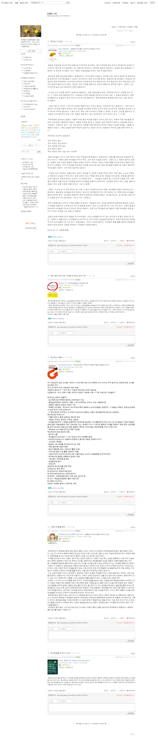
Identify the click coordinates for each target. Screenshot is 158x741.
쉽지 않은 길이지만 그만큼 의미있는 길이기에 (68, 276)
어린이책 (27, 84)
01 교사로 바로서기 (27, 65)
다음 (96, 35)
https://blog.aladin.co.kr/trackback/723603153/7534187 (72, 245)
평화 (22, 137)
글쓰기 (133, 3)
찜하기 (122, 241)
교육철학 (29, 125)
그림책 (36, 125)
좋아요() (63, 241)
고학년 (23, 125)
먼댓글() (56, 241)
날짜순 (131, 31)
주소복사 (119, 245)
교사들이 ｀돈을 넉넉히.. (31, 202)
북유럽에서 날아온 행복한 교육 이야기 (71, 534)
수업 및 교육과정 (29, 86)
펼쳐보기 (121, 31)
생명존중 (35, 128)
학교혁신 (67, 41)
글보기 (114, 27)
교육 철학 (27, 70)
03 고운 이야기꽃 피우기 (29, 101)
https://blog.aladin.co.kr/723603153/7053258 (60, 657)
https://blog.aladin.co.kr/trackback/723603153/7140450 (72, 496)
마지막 (103, 35)
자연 (24, 135)
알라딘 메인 (24, 3)
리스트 (23, 54)
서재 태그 (24, 122)
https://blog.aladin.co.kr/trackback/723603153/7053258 (72, 695)
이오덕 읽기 (28, 68)
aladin (34, 228)
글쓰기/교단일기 (29, 81)
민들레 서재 (52, 14)
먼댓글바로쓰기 (129, 245)
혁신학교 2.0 (63, 283)
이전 (85, 35)
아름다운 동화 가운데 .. (30, 189)
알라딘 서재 (8, 3)
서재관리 (125, 3)
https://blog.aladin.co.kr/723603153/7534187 (60, 45)
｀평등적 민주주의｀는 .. (31, 207)
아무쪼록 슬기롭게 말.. (30, 191)
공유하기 (114, 241)
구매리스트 (27, 57)
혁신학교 (61, 319)
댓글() (132, 42)
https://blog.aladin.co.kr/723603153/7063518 (60, 531)
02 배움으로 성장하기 (28, 78)
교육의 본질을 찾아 (57, 527)
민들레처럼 (118, 45)
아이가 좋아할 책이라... (30, 200)
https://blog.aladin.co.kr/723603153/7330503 (60, 279)
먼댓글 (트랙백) (26, 211)
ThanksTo (131, 241)
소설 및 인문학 (29, 96)
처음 (78, 35)
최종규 (33, 135)
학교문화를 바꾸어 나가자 (60, 653)
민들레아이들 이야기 (31, 73)
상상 (30, 128)
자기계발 (27, 93)
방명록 (23, 116)
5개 (126, 31)
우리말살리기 (31, 132)
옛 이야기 (27, 107)
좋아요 (106, 241)
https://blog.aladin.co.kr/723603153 (58, 16)
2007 (30, 145)
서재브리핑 (116, 3)
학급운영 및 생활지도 (31, 89)
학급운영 (34, 137)
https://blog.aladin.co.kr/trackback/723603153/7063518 (72, 622)
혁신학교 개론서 (56, 357)
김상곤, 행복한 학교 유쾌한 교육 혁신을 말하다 (74, 660)
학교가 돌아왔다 (64, 49)
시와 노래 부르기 (29, 109)
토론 (37, 135)
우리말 (32, 130)
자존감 (28, 135)
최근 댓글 (24, 183)
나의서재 (107, 3)
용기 (27, 130)
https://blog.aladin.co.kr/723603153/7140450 (60, 361)
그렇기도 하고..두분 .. (30, 198)
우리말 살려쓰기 (29, 104)
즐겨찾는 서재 (143, 3)
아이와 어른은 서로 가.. (30, 187)
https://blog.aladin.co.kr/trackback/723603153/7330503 (72, 327)
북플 (17, 3)
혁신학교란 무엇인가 (65, 365)
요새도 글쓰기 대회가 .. (30, 205)
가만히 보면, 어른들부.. (30, 193)
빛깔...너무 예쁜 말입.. (30, 196)
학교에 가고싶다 (56, 41)
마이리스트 (27, 60)
